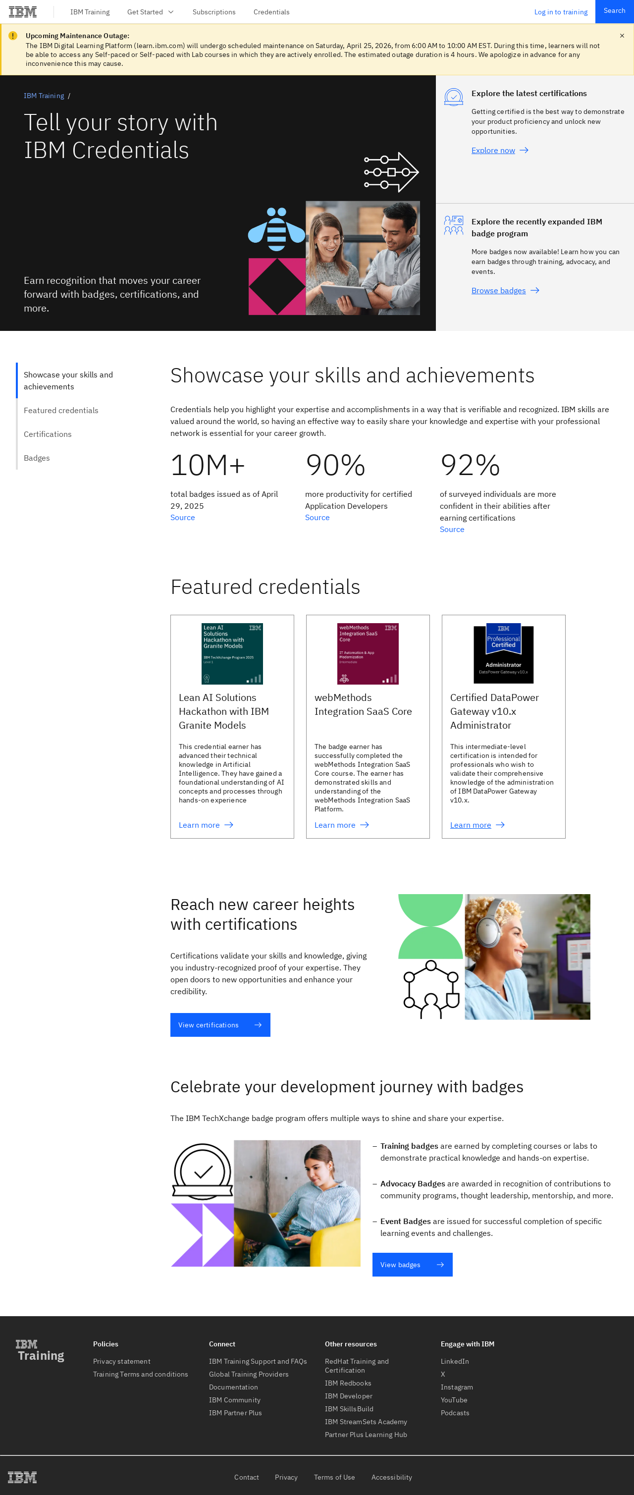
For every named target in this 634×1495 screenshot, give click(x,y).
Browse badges (506, 290)
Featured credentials (61, 410)
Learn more (206, 825)
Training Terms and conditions (141, 1374)
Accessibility (392, 1477)
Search (615, 10)
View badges (412, 1264)
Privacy (286, 1477)
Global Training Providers (249, 1374)
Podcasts (455, 1412)
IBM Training (89, 11)
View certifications (220, 1024)
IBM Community (235, 1399)
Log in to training (560, 11)
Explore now (500, 150)
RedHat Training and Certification (357, 1366)
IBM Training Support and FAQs (258, 1361)
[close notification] (622, 36)
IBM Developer (348, 1395)
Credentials (272, 11)
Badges (37, 458)
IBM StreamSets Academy (366, 1421)
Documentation (233, 1387)
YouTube (454, 1399)
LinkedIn (455, 1361)
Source (182, 517)
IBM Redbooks (348, 1383)
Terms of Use (335, 1477)
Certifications (48, 434)
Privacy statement (122, 1361)
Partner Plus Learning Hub (366, 1434)
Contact (246, 1477)
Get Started (151, 11)
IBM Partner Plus (236, 1412)
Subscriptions (214, 11)
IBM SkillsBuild (349, 1408)
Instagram (457, 1387)
